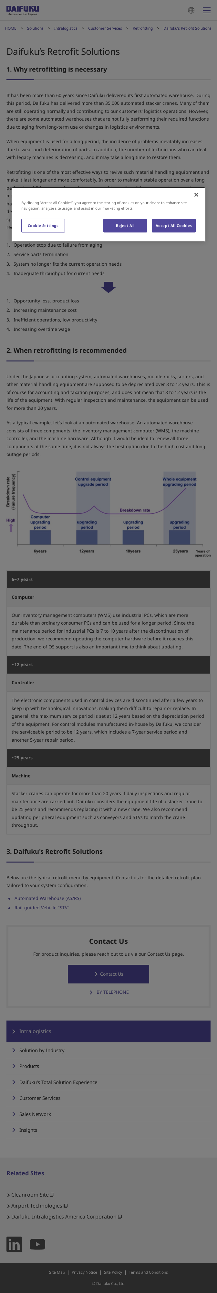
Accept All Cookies (174, 225)
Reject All (125, 225)
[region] (108, 214)
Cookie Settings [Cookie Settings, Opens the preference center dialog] (43, 225)
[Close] (196, 194)
